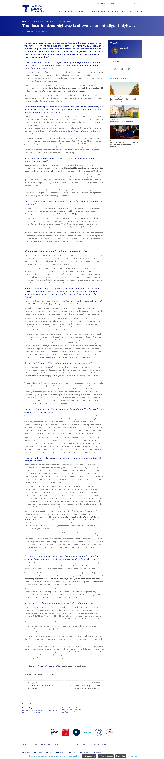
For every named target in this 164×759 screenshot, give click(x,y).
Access (25, 744)
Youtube (60, 753)
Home (24, 21)
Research (84, 12)
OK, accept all (89, 756)
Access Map (27, 708)
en (140, 3)
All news (34, 744)
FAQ (67, 744)
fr (134, 3)
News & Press (134, 12)
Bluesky (38, 753)
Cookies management (81, 744)
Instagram (85, 753)
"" (48, 666)
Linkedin (73, 753)
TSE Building (58, 744)
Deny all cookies (106, 756)
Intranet (101, 3)
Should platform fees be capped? (41, 685)
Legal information (99, 744)
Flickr (49, 753)
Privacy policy (133, 756)
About (62, 12)
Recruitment (45, 744)
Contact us (30, 718)
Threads (26, 753)
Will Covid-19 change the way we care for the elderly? (86, 685)
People (72, 12)
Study (95, 12)
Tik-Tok (97, 753)
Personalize (120, 756)
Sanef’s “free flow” (75, 131)
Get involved (118, 12)
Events (105, 12)
